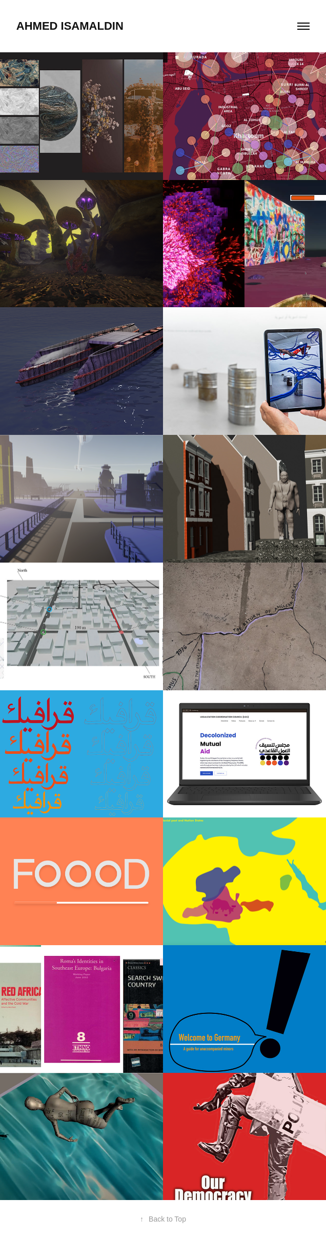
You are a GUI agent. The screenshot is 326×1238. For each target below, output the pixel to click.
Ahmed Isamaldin (71, 25)
